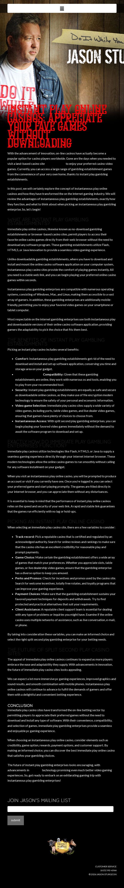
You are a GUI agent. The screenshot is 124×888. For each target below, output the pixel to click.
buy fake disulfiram (28, 374)
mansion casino (55, 163)
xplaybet (35, 770)
